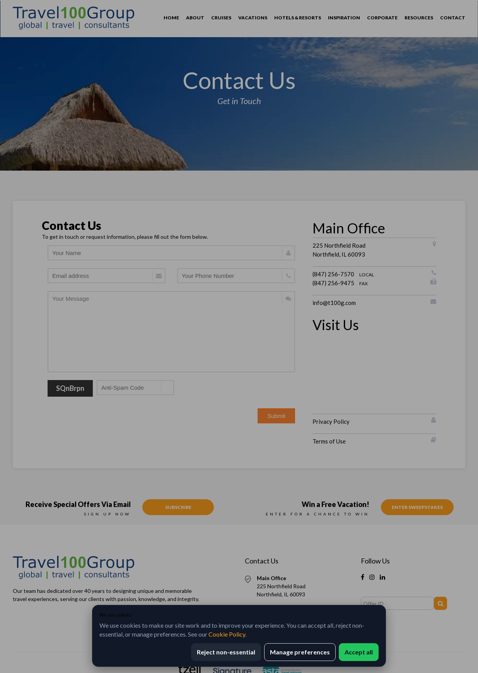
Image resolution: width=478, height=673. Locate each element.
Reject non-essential (226, 652)
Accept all (359, 652)
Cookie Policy (226, 634)
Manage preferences (300, 652)
